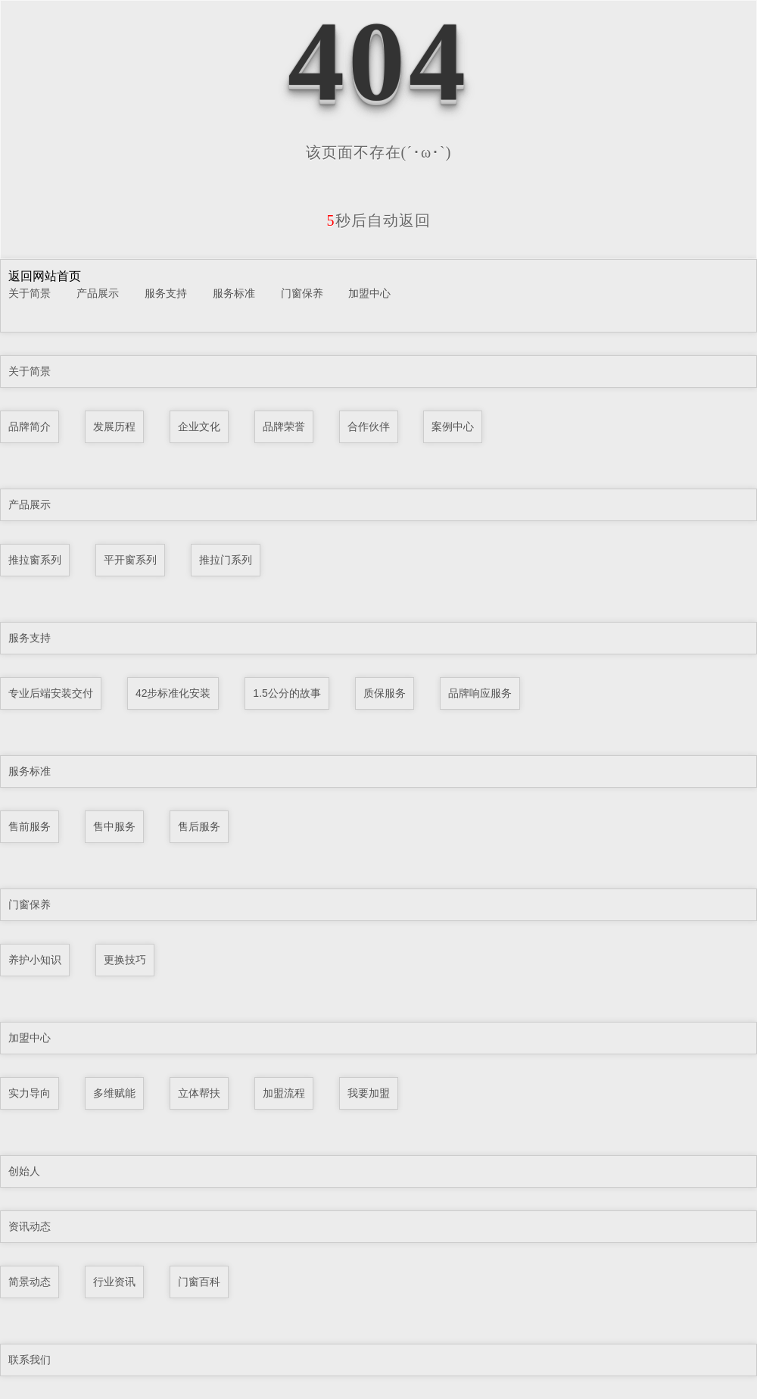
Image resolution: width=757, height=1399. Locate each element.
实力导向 (29, 1093)
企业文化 (199, 426)
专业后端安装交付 (50, 693)
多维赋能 (114, 1093)
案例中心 (452, 426)
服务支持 (166, 293)
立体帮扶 (199, 1093)
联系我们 (29, 1360)
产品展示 (97, 293)
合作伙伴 (368, 426)
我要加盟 (368, 1093)
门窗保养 (302, 293)
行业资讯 (114, 1282)
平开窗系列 (130, 560)
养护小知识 (34, 960)
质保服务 (384, 693)
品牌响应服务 (480, 693)
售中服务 (114, 826)
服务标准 (234, 293)
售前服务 (29, 826)
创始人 (24, 1171)
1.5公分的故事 (286, 693)
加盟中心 (369, 293)
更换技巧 (125, 960)
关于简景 (29, 293)
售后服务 (199, 826)
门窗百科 (199, 1282)
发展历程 (114, 426)
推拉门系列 (225, 560)
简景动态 (29, 1282)
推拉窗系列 (34, 560)
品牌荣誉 (284, 426)
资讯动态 (29, 1226)
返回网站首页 (44, 276)
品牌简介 (29, 426)
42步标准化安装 (173, 693)
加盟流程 (284, 1093)
